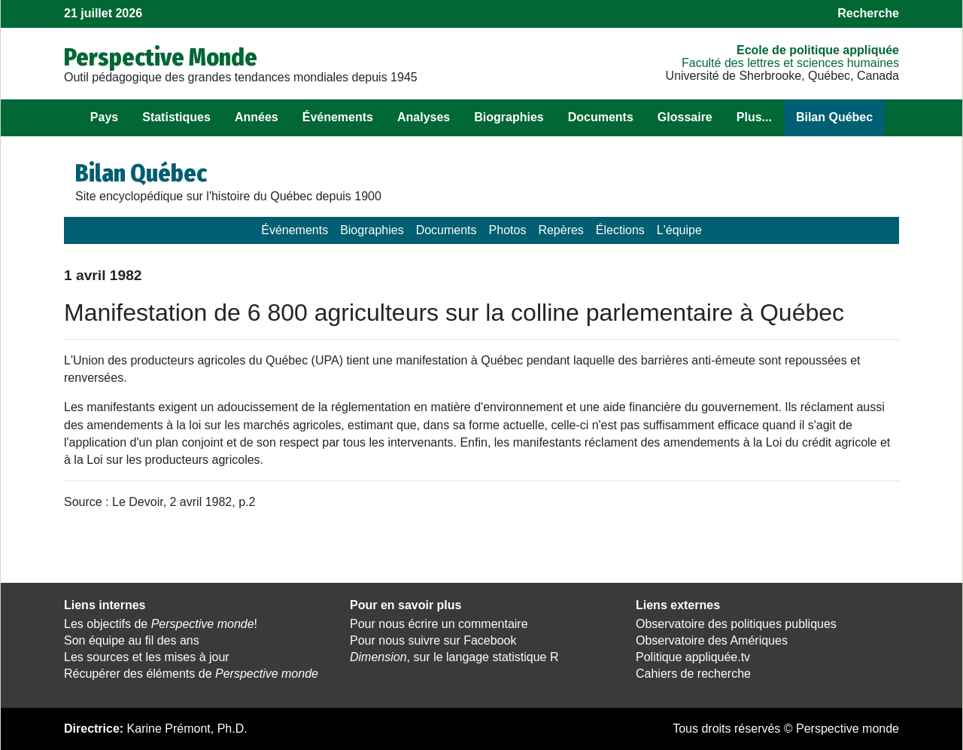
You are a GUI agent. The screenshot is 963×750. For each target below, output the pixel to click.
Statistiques (176, 117)
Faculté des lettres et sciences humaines (790, 62)
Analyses (423, 117)
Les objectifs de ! (160, 623)
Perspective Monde (160, 57)
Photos (508, 230)
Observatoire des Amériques (712, 640)
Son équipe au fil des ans (131, 640)
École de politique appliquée (818, 50)
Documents (600, 117)
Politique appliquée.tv (693, 657)
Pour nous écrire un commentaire (439, 623)
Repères (560, 230)
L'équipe (679, 230)
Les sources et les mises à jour (146, 657)
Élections (620, 230)
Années (256, 117)
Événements (337, 117)
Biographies (508, 117)
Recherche (868, 13)
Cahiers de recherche (693, 673)
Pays (104, 117)
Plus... (754, 117)
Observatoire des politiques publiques (736, 623)
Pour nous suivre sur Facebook (433, 640)
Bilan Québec (834, 117)
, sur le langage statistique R (454, 657)
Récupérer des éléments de (191, 673)
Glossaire (685, 117)
